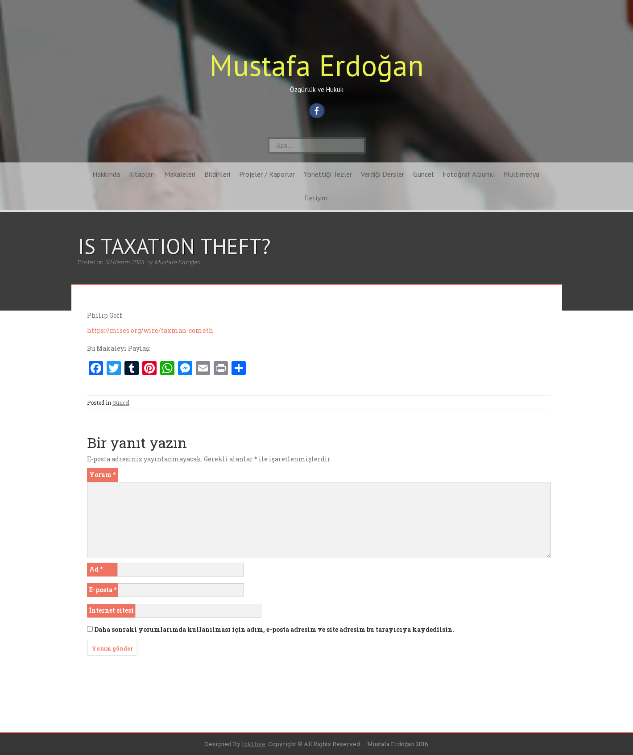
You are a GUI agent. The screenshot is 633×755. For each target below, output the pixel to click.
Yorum (102, 474)
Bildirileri (217, 174)
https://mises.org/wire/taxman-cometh (150, 330)
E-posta (102, 589)
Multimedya (521, 174)
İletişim (316, 197)
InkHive (253, 744)
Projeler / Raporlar (267, 174)
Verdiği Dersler (382, 174)
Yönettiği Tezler (328, 174)
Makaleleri (179, 174)
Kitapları (142, 174)
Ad (96, 569)
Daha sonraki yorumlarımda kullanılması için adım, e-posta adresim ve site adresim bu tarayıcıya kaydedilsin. (274, 629)
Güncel (423, 174)
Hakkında (106, 174)
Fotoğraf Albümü (469, 174)
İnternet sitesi (111, 610)
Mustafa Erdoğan (316, 65)
